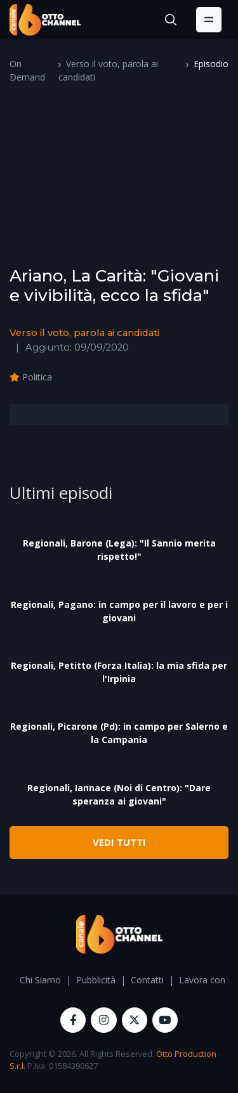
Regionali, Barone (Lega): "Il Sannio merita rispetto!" (119, 549)
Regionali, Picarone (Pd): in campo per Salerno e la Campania (119, 733)
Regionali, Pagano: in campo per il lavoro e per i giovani (119, 611)
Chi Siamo (40, 980)
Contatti (147, 980)
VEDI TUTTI (119, 842)
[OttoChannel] (45, 19)
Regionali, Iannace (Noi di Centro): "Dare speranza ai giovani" (119, 794)
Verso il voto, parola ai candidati (84, 333)
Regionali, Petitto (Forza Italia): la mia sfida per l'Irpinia (119, 672)
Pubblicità (96, 980)
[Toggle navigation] (208, 19)
